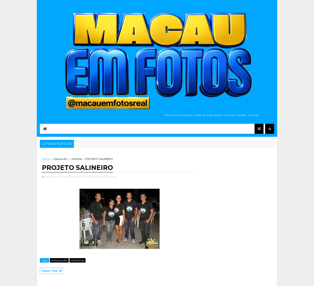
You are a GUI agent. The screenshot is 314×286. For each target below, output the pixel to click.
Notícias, (112, 176)
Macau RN (60, 158)
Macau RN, (99, 176)
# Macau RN (59, 260)
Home (46, 158)
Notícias (76, 158)
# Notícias (77, 260)
